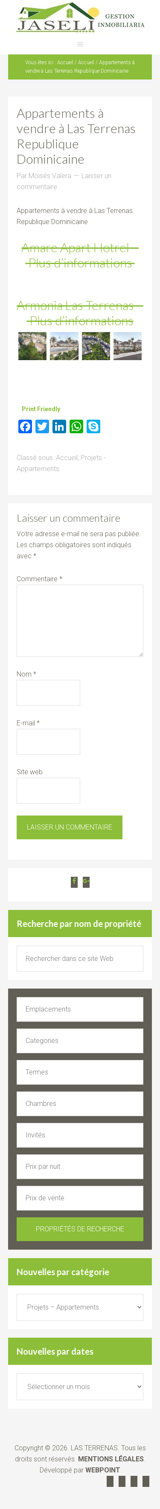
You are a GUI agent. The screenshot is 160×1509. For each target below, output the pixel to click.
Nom (26, 674)
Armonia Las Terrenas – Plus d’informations (80, 312)
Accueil (67, 458)
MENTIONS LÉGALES (111, 1459)
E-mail (28, 723)
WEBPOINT (102, 1470)
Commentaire (39, 579)
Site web (30, 772)
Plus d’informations (81, 262)
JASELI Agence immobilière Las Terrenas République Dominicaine (80, 17)
